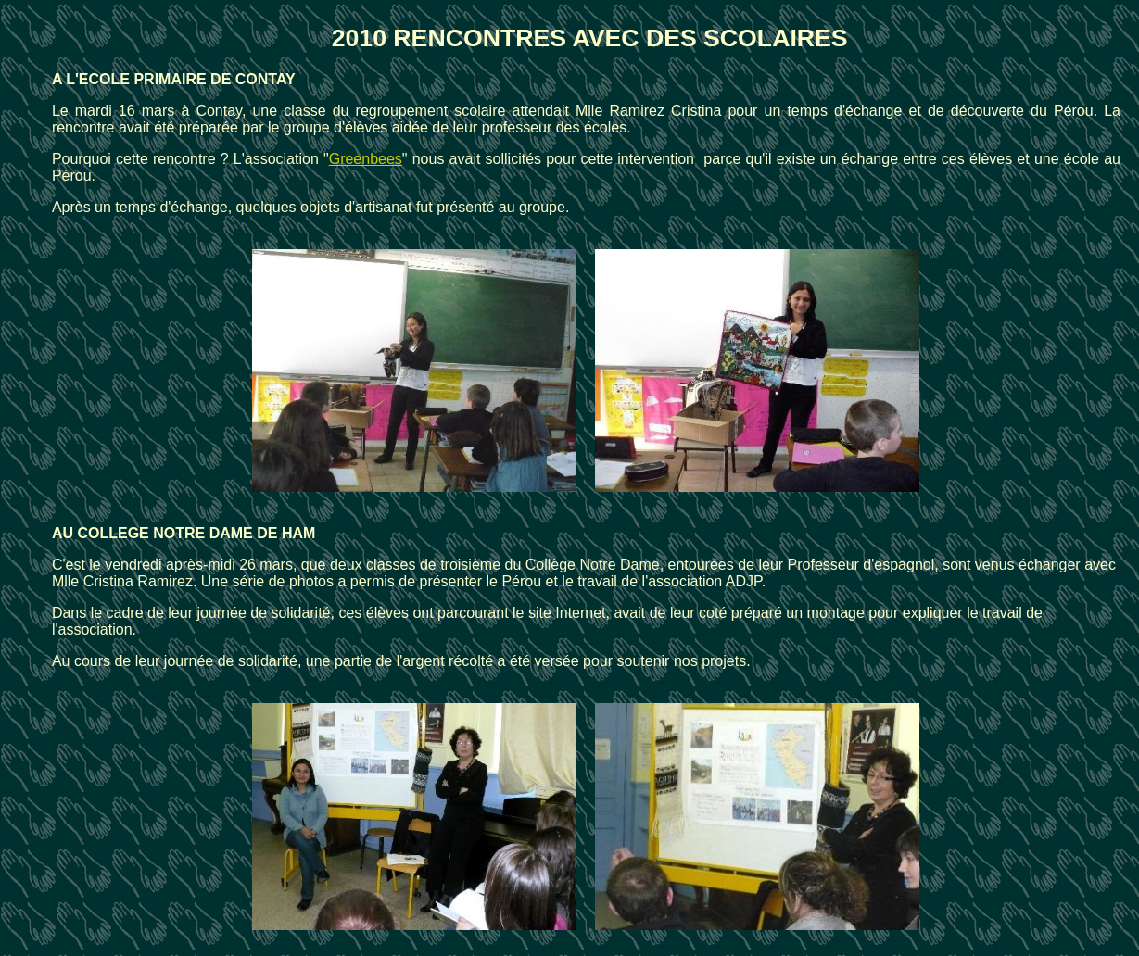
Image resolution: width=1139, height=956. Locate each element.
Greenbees (365, 159)
